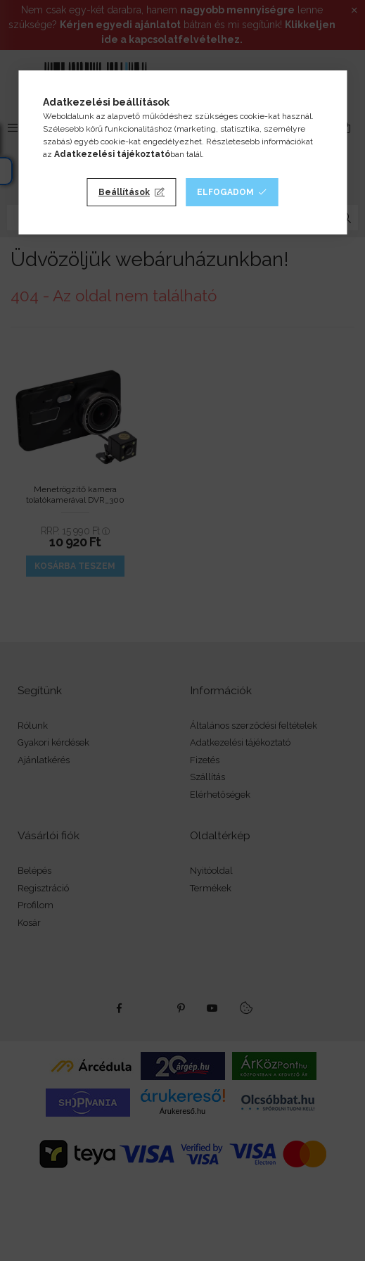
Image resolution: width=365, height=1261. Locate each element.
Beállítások (124, 192)
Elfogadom (225, 192)
